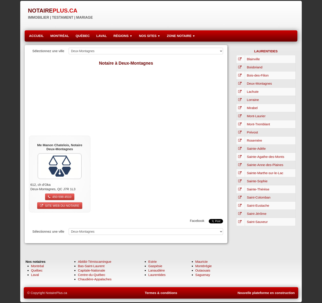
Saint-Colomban (259, 197)
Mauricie (201, 261)
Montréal (37, 266)
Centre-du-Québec (91, 275)
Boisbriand (254, 67)
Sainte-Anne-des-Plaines (265, 165)
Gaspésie (155, 266)
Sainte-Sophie (257, 181)
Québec (37, 270)
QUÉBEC (83, 36)
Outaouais (202, 270)
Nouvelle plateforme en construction (266, 293)
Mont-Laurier (256, 116)
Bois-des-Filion (258, 75)
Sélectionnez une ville (48, 51)
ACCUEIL (36, 36)
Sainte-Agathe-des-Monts (265, 157)
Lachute (252, 91)
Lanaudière (156, 270)
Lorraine (253, 100)
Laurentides (156, 275)
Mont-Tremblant (258, 124)
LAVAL (101, 36)
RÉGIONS (122, 36)
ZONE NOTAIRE (181, 36)
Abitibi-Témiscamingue (94, 261)
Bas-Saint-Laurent (91, 266)
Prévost (252, 132)
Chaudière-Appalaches (95, 279)
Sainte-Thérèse (258, 189)
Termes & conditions (161, 293)
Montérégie (203, 266)
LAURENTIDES (266, 51)
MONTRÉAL (59, 36)
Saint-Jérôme (256, 213)
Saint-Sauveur (257, 222)
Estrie (152, 261)
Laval (35, 275)
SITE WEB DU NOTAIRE (59, 205)
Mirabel (252, 108)
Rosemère (254, 140)
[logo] (60, 13)
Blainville (253, 59)
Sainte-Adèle (256, 148)
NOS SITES (149, 36)
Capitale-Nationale (91, 270)
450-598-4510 (59, 197)
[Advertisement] (126, 100)
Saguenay (202, 275)
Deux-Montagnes (259, 83)
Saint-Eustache (258, 205)
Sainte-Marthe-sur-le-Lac (265, 173)
